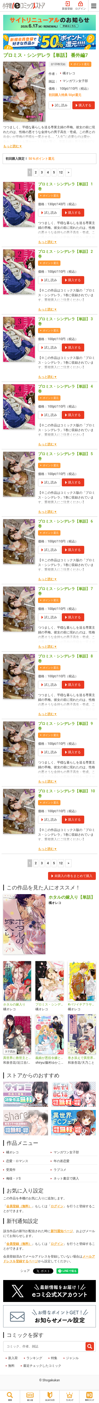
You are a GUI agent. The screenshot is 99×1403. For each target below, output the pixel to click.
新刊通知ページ (62, 1231)
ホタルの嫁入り (14, 1004)
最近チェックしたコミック (42, 1366)
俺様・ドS (13, 1178)
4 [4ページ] (48, 172)
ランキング (34, 1358)
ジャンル (72, 1358)
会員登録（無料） (19, 1206)
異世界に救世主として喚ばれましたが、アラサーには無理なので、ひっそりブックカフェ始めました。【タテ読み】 (17, 1058)
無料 (11, 1366)
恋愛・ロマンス (17, 1161)
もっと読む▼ (12, 146)
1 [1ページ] (30, 172)
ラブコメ (60, 1170)
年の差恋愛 (61, 1161)
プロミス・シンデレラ (49, 1004)
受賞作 (11, 1170)
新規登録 (67, 5)
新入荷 (13, 1358)
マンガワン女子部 (75, 81)
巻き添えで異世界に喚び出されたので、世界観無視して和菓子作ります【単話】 (82, 1058)
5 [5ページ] (54, 172)
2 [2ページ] (36, 172)
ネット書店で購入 (66, 1178)
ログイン (80, 5)
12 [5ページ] (61, 172)
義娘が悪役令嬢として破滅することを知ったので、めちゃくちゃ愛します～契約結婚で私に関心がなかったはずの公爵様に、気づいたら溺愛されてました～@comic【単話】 (49, 1058)
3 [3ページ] (42, 172)
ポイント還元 (81, 64)
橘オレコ (69, 73)
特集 (54, 1358)
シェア (25, 1271)
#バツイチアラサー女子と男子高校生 (82, 1004)
